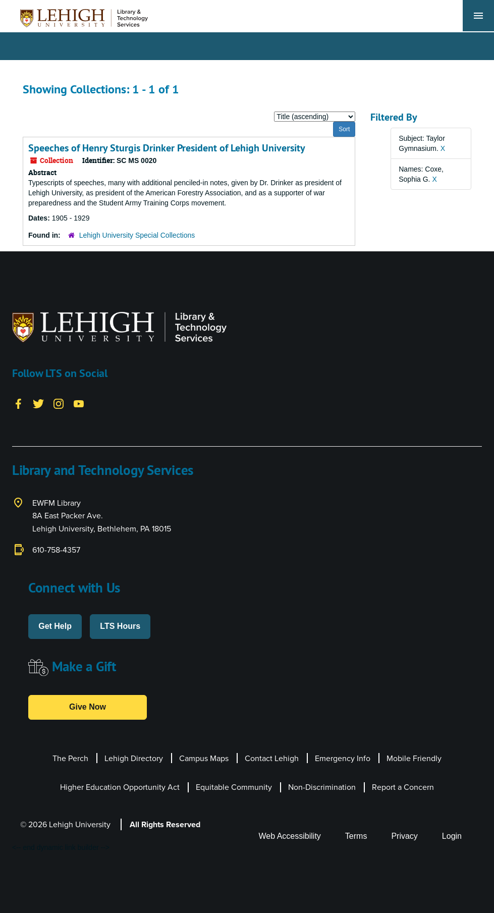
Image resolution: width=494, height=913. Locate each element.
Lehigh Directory (133, 758)
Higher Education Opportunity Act (120, 787)
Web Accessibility (290, 836)
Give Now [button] (87, 707)
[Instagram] (58, 403)
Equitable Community (234, 787)
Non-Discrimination (322, 787)
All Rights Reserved (165, 824)
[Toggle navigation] (478, 15)
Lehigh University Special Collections (137, 235)
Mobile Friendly (414, 758)
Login (452, 836)
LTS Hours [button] (120, 626)
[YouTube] (79, 403)
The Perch (70, 758)
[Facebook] (18, 403)
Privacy (404, 836)
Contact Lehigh (272, 758)
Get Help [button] (55, 626)
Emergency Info (342, 758)
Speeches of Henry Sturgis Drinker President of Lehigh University (166, 147)
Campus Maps (204, 758)
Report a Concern (403, 787)
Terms (356, 836)
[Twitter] (38, 403)
